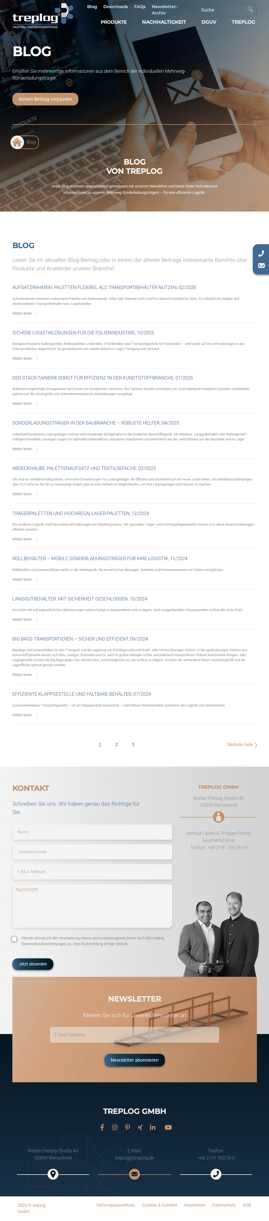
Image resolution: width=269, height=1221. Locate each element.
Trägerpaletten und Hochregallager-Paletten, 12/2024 (80, 513)
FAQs (139, 6)
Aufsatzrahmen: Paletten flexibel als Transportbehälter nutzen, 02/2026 (104, 287)
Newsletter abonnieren (135, 1060)
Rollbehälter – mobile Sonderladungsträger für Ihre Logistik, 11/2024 (99, 558)
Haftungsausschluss (116, 1205)
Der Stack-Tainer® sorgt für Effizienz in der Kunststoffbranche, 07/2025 (102, 378)
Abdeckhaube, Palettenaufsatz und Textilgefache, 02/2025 (84, 468)
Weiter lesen (22, 313)
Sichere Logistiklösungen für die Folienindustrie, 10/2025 (83, 332)
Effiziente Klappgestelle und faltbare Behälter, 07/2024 (81, 694)
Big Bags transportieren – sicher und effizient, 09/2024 (80, 639)
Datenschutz (224, 1205)
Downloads (115, 6)
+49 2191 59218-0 (216, 1158)
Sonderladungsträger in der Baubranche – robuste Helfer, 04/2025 (95, 423)
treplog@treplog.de (134, 1158)
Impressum (194, 1205)
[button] (112, 22)
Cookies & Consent (159, 1205)
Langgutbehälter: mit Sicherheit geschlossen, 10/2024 (79, 599)
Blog (92, 6)
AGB (247, 1205)
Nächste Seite (240, 744)
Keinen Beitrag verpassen (45, 99)
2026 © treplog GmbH (31, 1208)
